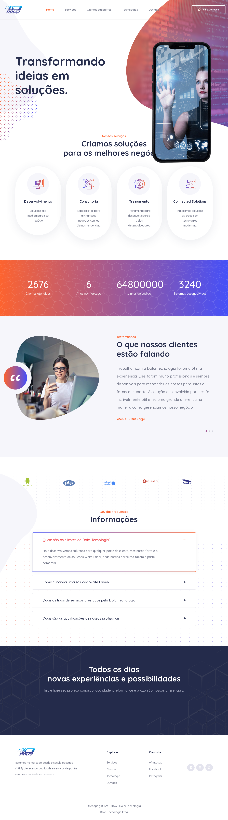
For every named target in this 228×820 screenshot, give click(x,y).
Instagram (155, 776)
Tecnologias (130, 9)
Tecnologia (113, 776)
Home (50, 9)
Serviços (70, 9)
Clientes (111, 769)
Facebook (155, 769)
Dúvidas (154, 9)
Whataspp (155, 762)
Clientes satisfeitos (99, 9)
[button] (206, 431)
